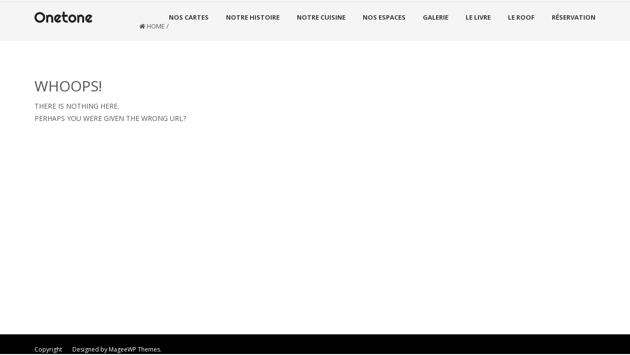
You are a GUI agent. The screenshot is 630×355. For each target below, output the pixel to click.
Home (156, 26)
